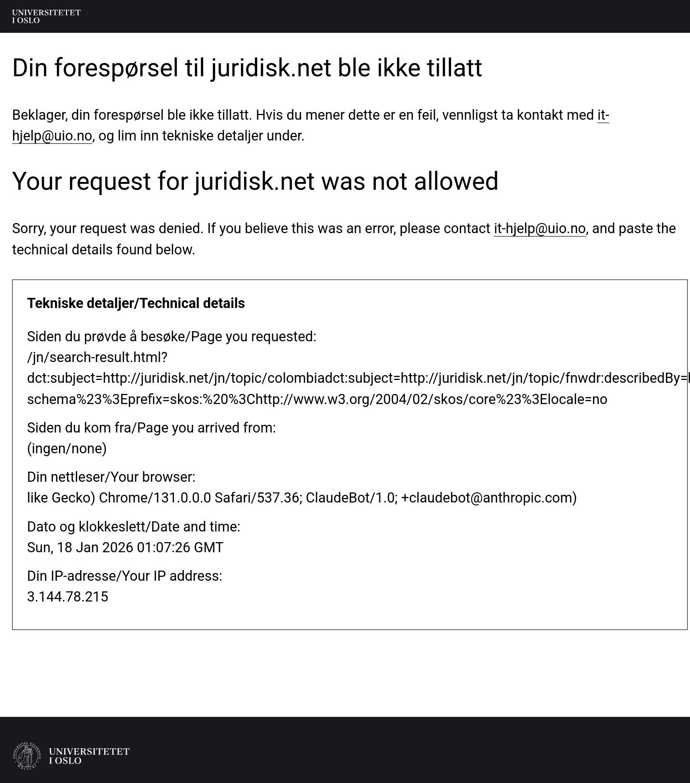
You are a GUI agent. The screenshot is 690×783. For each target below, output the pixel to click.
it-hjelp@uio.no (540, 228)
